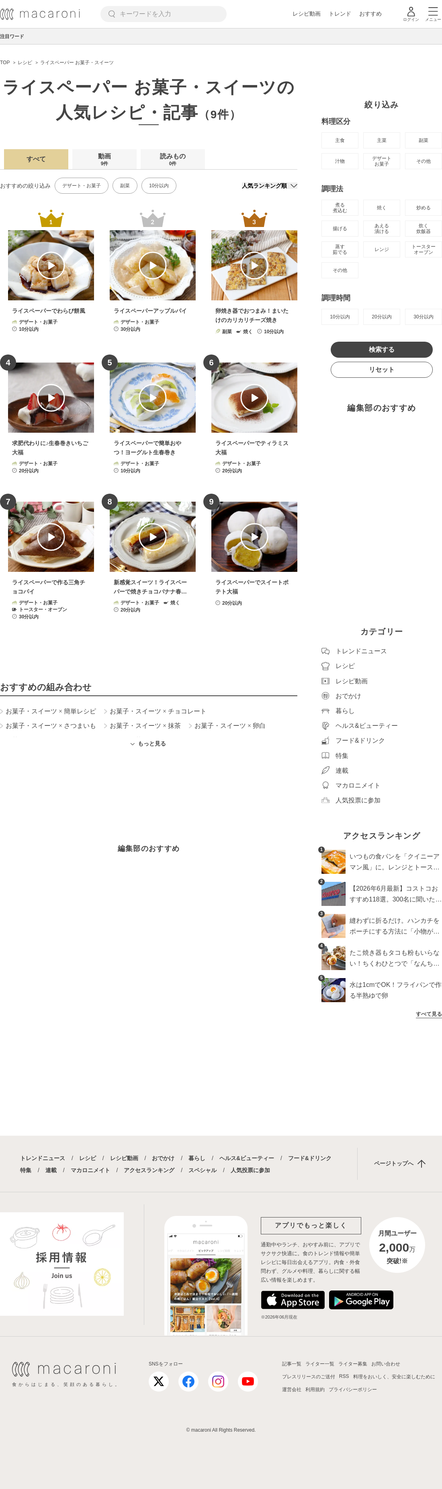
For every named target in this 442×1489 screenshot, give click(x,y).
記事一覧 (291, 1364)
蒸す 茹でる (340, 249)
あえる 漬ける (381, 228)
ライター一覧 (319, 1364)
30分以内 (423, 317)
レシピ (87, 1158)
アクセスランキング (149, 1170)
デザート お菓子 (381, 161)
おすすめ (370, 13)
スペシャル (202, 1170)
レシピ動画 (307, 13)
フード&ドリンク (310, 1158)
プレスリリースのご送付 (308, 1377)
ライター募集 (352, 1364)
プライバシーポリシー (353, 1389)
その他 (423, 161)
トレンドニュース (42, 1158)
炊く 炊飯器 (423, 228)
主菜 (382, 140)
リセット (382, 369)
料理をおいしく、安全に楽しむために (394, 1377)
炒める (423, 208)
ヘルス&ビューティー (246, 1158)
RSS (344, 1376)
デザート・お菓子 (81, 185)
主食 (340, 140)
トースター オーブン (423, 249)
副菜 (125, 185)
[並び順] (269, 185)
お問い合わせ (385, 1364)
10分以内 (159, 185)
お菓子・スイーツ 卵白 (227, 726)
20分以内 (381, 317)
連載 (51, 1170)
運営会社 (291, 1389)
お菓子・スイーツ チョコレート (155, 711)
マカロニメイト (90, 1170)
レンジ (381, 249)
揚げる (340, 228)
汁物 (340, 161)
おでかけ (163, 1158)
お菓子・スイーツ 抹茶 (142, 726)
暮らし (196, 1158)
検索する (382, 349)
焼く (382, 208)
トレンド (340, 13)
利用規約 (315, 1389)
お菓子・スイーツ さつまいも (48, 726)
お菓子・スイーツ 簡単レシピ (48, 711)
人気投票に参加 (250, 1170)
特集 (25, 1170)
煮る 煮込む (340, 207)
